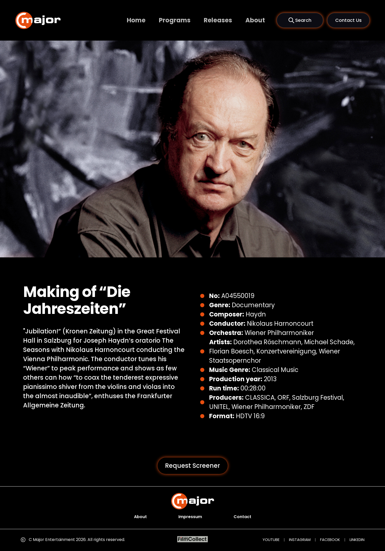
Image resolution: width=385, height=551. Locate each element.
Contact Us (348, 20)
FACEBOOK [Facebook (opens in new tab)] (330, 539)
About (255, 20)
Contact (242, 517)
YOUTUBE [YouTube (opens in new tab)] (271, 539)
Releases (218, 20)
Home (136, 20)
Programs (174, 20)
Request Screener (192, 465)
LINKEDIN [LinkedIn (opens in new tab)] (357, 539)
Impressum (190, 517)
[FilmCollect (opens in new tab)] (192, 539)
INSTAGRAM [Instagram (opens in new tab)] (300, 539)
